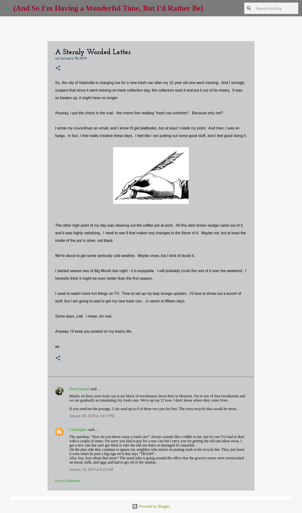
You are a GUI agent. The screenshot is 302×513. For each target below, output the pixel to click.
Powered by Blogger (151, 506)
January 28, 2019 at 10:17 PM (92, 416)
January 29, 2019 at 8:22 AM (91, 469)
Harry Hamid (79, 389)
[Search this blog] (273, 8)
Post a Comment (67, 481)
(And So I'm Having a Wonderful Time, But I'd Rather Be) (108, 8)
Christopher (78, 430)
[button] (58, 68)
